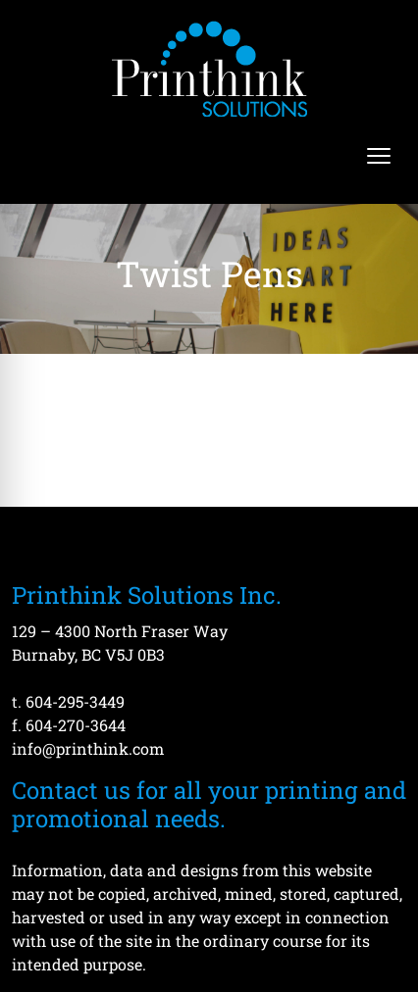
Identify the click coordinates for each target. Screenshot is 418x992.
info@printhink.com (88, 748)
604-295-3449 (75, 701)
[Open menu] (378, 155)
